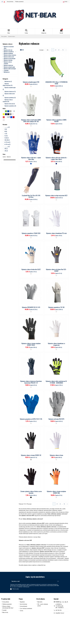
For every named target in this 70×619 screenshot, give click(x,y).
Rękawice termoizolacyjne (9, 58)
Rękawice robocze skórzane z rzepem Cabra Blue (31, 158)
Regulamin (22, 602)
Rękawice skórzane (8, 50)
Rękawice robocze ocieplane (8, 62)
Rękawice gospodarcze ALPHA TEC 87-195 (31, 419)
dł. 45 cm (7, 144)
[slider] (3, 160)
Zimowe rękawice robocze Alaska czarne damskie (31, 492)
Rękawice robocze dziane (56, 455)
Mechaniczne (7, 72)
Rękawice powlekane (8, 53)
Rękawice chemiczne (8, 65)
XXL (6, 148)
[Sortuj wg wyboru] (41, 50)
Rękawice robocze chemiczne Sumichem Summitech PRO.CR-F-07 (31, 382)
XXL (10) (7, 140)
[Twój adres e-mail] (33, 581)
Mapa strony (5, 612)
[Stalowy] (31, 459)
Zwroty (21, 610)
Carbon (8, 117)
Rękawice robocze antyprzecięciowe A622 (56, 195)
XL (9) (7, 138)
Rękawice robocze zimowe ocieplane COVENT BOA (56, 492)
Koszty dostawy (10, 1)
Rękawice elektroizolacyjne (10, 69)
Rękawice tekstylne (8, 60)
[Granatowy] (56, 163)
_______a (7, 127)
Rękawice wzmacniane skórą (9, 47)
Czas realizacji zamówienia (26, 608)
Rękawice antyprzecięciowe (10, 55)
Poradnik (4, 610)
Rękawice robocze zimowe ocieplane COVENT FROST (31, 344)
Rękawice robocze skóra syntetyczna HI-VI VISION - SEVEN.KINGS (56, 382)
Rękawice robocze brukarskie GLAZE (31, 269)
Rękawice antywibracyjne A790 (31, 82)
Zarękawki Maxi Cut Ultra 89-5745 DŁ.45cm (31, 196)
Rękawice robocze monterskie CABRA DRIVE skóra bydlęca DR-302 (31, 120)
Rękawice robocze (7, 44)
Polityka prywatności (19, 1)
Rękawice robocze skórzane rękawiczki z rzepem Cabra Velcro (56, 158)
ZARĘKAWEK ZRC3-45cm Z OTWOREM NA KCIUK (56, 83)
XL (6, 136)
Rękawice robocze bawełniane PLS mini (56, 233)
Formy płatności (23, 606)
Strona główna (5, 602)
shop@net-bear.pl (60, 613)
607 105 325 (58, 610)
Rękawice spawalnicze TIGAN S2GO (31, 233)
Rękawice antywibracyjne (9, 67)
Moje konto (39, 602)
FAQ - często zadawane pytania (42, 605)
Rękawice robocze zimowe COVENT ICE (31, 455)
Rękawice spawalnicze (9, 51)
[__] (31, 86)
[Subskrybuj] (58, 581)
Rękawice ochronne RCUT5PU (56, 419)
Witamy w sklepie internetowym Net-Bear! (7, 607)
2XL (6, 151)
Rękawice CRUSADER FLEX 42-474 (31, 307)
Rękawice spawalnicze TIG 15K (56, 307)
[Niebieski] (31, 163)
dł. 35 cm (7, 142)
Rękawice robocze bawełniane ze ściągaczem (56, 344)
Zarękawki (6, 70)
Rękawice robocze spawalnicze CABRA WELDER (56, 120)
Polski (66, 1)
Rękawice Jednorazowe (9, 57)
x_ (14, 111)
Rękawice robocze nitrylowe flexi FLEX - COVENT (56, 270)
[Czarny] (31, 497)
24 (48, 50)
